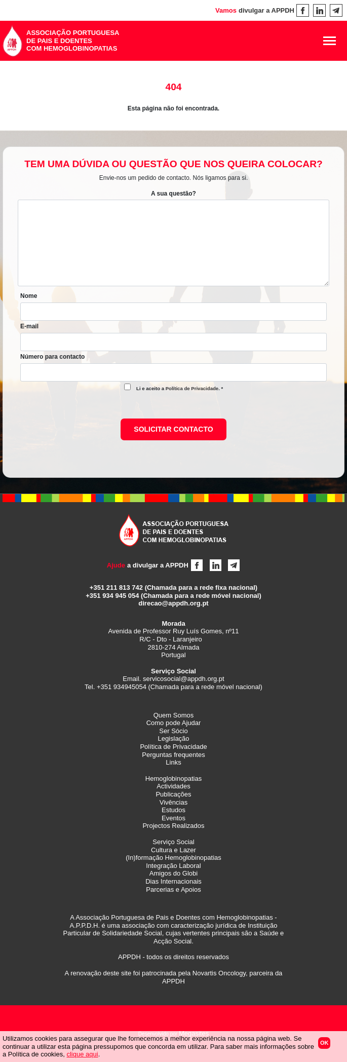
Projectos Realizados (173, 825)
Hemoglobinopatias (173, 778)
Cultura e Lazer (173, 850)
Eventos (173, 818)
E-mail (29, 326)
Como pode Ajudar (173, 723)
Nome (28, 295)
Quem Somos (173, 715)
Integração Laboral (173, 865)
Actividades (173, 786)
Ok (324, 1043)
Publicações (173, 794)
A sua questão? (173, 193)
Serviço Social (173, 842)
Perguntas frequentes (173, 754)
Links (173, 762)
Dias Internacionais (173, 881)
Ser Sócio (173, 731)
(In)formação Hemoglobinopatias (173, 857)
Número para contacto (52, 356)
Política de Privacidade (192, 388)
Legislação (173, 738)
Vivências (173, 802)
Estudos (173, 810)
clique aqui (82, 1054)
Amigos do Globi (173, 873)
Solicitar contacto (173, 429)
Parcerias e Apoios (173, 889)
